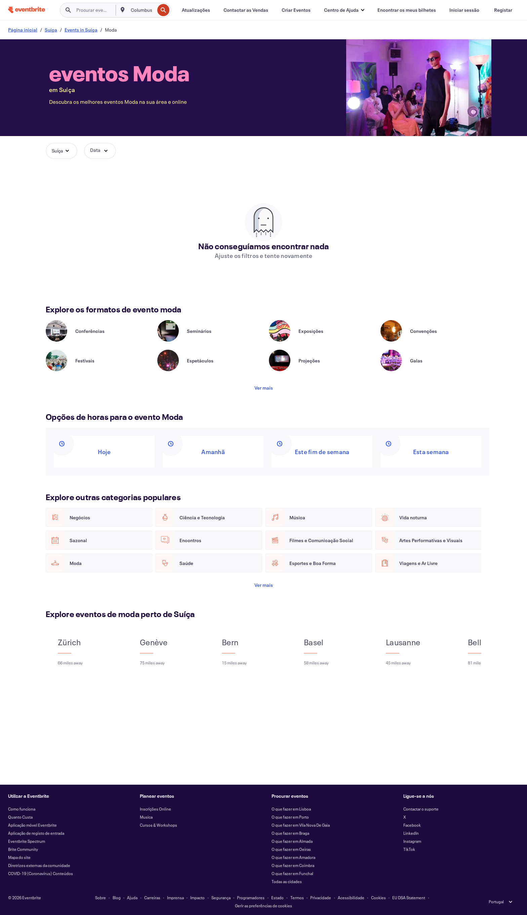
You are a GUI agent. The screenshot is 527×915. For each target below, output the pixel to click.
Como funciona (21, 809)
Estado (277, 897)
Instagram (412, 841)
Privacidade (320, 897)
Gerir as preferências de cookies (263, 905)
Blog (117, 897)
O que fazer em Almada (292, 841)
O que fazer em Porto (290, 817)
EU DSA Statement (408, 897)
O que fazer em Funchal (292, 873)
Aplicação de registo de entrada (36, 833)
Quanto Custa (20, 817)
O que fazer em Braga (290, 833)
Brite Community (23, 849)
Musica (146, 817)
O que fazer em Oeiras (291, 849)
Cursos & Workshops (158, 825)
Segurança (221, 897)
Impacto (197, 897)
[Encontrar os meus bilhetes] (406, 10)
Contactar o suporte (421, 809)
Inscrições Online (155, 809)
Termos (297, 897)
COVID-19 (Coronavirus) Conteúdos (40, 873)
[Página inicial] (26, 10)
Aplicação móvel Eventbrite (32, 825)
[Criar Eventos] (296, 10)
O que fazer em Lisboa (291, 809)
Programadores (251, 897)
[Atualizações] (195, 10)
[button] (344, 10)
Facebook (412, 825)
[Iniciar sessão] (464, 10)
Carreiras (152, 897)
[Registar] (503, 10)
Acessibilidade (351, 897)
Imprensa (175, 897)
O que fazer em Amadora (293, 857)
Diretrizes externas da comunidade (39, 865)
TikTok (409, 849)
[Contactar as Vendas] (246, 10)
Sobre (100, 897)
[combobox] (142, 10)
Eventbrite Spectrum (26, 841)
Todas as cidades (287, 881)
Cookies (378, 897)
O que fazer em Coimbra (293, 865)
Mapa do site (19, 857)
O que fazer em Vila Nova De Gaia (301, 825)
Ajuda (132, 897)
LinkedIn (411, 833)
